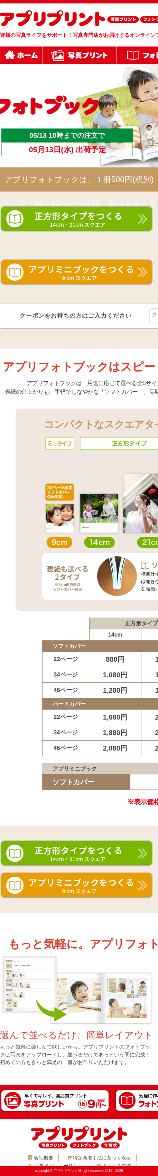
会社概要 (40, 1157)
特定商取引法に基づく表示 (99, 1157)
